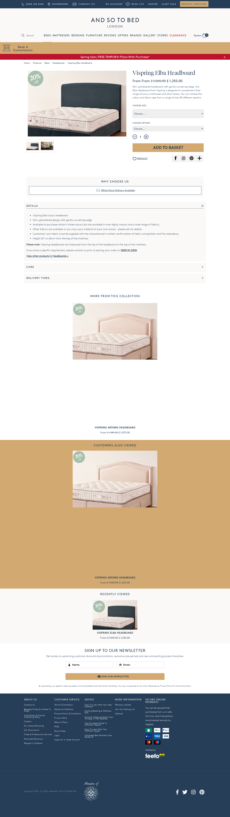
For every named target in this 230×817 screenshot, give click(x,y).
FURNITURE (94, 35)
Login (57, 735)
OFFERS (123, 35)
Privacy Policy (166, 686)
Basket (201, 35)
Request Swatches (194, 4)
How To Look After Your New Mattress (98, 705)
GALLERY (149, 35)
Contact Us (83, 4)
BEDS (47, 35)
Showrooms (58, 4)
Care (30, 266)
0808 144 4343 (33, 4)
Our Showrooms (31, 730)
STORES (162, 35)
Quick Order (60, 731)
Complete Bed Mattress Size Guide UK (98, 736)
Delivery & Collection (64, 709)
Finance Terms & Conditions (67, 713)
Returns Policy (61, 722)
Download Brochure (33, 738)
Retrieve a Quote (123, 704)
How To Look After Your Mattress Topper (96, 730)
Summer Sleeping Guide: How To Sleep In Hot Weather (99, 718)
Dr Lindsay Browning (34, 725)
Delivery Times (38, 277)
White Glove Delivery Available (118, 190)
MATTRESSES (61, 35)
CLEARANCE (177, 35)
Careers (27, 721)
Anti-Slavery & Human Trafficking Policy (34, 716)
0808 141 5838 (129, 250)
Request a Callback (33, 743)
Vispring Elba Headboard (115, 632)
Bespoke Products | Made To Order (37, 710)
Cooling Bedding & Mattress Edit (98, 711)
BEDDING (77, 35)
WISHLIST (140, 159)
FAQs (56, 726)
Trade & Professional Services (38, 734)
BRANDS (136, 35)
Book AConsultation (23, 48)
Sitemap (119, 713)
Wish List (135, 4)
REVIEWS (110, 35)
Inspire (153, 4)
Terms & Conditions (63, 704)
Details (32, 205)
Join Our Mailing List (125, 709)
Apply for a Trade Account (67, 739)
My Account (114, 4)
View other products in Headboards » (47, 256)
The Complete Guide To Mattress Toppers (96, 724)
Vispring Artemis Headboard (115, 427)
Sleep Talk (169, 4)
